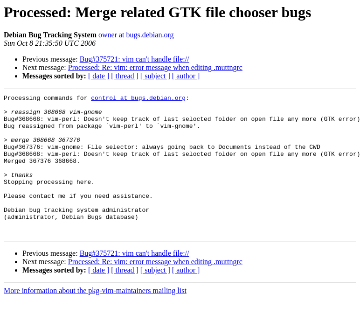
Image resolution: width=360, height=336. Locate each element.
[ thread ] (124, 76)
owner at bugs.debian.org (135, 35)
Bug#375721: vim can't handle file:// (134, 59)
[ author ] (186, 76)
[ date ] (98, 76)
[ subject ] (155, 76)
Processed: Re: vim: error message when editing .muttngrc (155, 67)
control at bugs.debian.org (138, 99)
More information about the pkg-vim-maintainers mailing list (95, 318)
